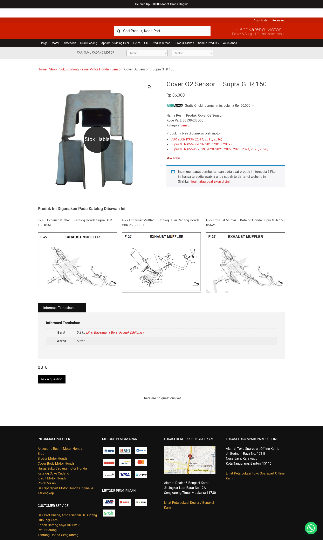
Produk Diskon (185, 34)
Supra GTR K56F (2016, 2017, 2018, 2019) (201, 135)
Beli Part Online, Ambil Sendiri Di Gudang (67, 504)
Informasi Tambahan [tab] (58, 299)
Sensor (116, 60)
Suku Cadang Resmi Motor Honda (84, 60)
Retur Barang (47, 519)
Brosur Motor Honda (53, 448)
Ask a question (51, 369)
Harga (44, 34)
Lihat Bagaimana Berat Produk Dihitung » (115, 324)
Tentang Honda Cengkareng (58, 524)
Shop (53, 60)
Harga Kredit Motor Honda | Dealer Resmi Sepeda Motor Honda (67, 21)
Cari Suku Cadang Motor (95, 43)
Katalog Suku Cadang (53, 463)
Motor (55, 34)
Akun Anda (261, 11)
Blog (41, 443)
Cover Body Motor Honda (56, 453)
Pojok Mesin (47, 473)
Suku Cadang (88, 34)
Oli (145, 34)
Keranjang (279, 11)
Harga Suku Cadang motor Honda (62, 458)
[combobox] (162, 22)
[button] (149, 78)
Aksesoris (69, 34)
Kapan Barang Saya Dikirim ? (59, 514)
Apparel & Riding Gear (115, 34)
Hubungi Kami (48, 509)
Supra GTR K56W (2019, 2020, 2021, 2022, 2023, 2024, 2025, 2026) (219, 140)
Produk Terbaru (161, 34)
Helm (136, 34)
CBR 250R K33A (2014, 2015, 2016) (196, 130)
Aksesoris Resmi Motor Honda (60, 438)
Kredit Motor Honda (52, 468)
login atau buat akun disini (210, 172)
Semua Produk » (208, 34)
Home (42, 60)
